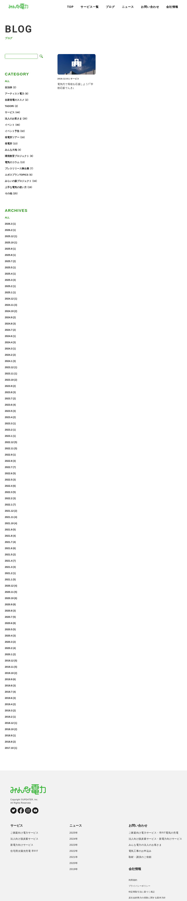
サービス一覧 (90, 6)
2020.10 (9, 598)
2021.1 (8, 579)
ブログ (110, 6)
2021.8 (8, 535)
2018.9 (8, 735)
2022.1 (8, 504)
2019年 (73, 869)
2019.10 (9, 673)
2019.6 (8, 698)
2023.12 (9, 367)
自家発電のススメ (14, 99)
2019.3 (8, 710)
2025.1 (8, 292)
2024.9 (8, 317)
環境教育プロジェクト (17, 156)
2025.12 (9, 236)
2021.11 (9, 517)
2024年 (73, 838)
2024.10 (9, 311)
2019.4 (8, 704)
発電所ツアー (12, 137)
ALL (7, 81)
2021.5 (8, 554)
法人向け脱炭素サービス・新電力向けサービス (155, 838)
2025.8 (8, 255)
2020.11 (9, 592)
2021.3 (8, 567)
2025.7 (8, 261)
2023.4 (8, 417)
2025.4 (8, 273)
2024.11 (9, 304)
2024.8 (8, 323)
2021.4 (8, 560)
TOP (70, 6)
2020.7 (8, 616)
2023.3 (8, 423)
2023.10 (9, 379)
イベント (10, 124)
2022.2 (8, 498)
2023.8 (8, 392)
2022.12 (9, 442)
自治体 (8, 87)
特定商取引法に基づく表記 (142, 892)
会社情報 (172, 6)
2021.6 (8, 548)
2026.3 (8, 223)
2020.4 (8, 635)
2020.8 (8, 610)
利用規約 (133, 880)
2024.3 (8, 348)
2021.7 (8, 542)
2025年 (73, 832)
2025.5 (8, 267)
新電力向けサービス (21, 844)
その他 (8, 193)
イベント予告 (12, 131)
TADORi (9, 106)
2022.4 (8, 485)
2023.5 (8, 411)
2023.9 (8, 386)
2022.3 (8, 492)
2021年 (73, 857)
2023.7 (8, 398)
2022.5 (8, 479)
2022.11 (9, 448)
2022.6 (8, 473)
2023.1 (8, 435)
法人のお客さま (13, 118)
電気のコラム (12, 162)
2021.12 (9, 510)
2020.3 (8, 641)
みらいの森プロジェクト (18, 181)
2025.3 (8, 279)
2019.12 (9, 660)
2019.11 (9, 666)
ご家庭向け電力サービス (24, 832)
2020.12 (9, 585)
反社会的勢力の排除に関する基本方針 (147, 897)
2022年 (73, 851)
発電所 (8, 143)
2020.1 (8, 654)
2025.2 (8, 286)
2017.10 (9, 748)
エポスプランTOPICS (16, 174)
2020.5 (8, 629)
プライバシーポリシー (139, 886)
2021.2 (8, 573)
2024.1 (8, 361)
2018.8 (8, 741)
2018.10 (9, 729)
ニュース (128, 6)
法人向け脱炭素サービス (24, 838)
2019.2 (8, 716)
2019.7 (8, 691)
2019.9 (8, 679)
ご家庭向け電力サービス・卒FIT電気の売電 (154, 832)
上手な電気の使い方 (16, 187)
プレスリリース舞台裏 (17, 168)
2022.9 (8, 454)
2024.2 (8, 354)
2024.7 (8, 329)
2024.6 (8, 336)
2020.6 (8, 623)
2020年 (73, 863)
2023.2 (8, 429)
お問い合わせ (150, 6)
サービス (10, 112)
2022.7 (8, 467)
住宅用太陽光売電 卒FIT (24, 851)
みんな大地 (11, 149)
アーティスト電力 (14, 93)
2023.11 (9, 373)
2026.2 (8, 230)
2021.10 (9, 523)
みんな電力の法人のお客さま (145, 844)
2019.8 (8, 685)
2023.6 (8, 404)
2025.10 (9, 242)
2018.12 (9, 723)
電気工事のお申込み (140, 851)
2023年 (73, 844)
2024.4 (8, 342)
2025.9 (8, 248)
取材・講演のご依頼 (140, 857)
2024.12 (9, 298)
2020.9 (8, 604)
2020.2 (8, 648)
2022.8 (8, 460)
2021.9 (8, 529)
